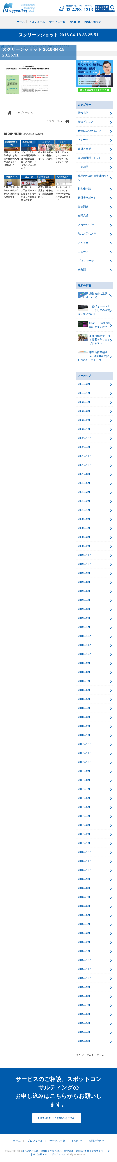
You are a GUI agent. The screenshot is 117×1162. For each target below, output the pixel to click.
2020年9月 (84, 519)
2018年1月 (84, 735)
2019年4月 (84, 600)
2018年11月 (85, 645)
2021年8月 (84, 474)
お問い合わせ (92, 22)
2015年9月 (84, 987)
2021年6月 (84, 483)
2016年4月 (84, 924)
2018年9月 (84, 663)
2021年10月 (85, 465)
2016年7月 (84, 897)
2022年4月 (84, 447)
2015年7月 (84, 1005)
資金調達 (83, 206)
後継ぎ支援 (84, 148)
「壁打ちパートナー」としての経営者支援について (94, 310)
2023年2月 (84, 420)
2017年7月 (84, 789)
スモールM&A (86, 224)
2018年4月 (84, 708)
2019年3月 (84, 609)
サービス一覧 (57, 22)
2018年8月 (84, 672)
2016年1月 (84, 951)
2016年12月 (85, 852)
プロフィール (36, 22)
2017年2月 (84, 834)
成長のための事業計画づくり (93, 177)
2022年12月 (85, 438)
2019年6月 (84, 591)
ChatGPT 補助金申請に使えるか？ (94, 324)
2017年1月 (84, 843)
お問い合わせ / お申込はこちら (57, 1118)
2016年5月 (84, 915)
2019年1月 (84, 627)
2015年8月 (84, 996)
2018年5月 (84, 699)
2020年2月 (84, 546)
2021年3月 (84, 492)
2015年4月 (84, 1032)
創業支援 (83, 215)
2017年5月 (84, 807)
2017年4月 (84, 816)
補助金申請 (84, 188)
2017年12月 (85, 744)
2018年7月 (84, 681)
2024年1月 (84, 393)
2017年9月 (84, 771)
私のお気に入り (87, 233)
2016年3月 (84, 933)
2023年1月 (84, 429)
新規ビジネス (86, 121)
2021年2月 (84, 501)
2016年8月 (84, 888)
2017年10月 (85, 762)
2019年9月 (84, 573)
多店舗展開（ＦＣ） (89, 157)
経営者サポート (87, 197)
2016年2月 (84, 942)
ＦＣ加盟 (83, 166)
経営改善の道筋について (94, 295)
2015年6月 (84, 1014)
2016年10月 (85, 870)
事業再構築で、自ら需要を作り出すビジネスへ (94, 339)
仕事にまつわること (89, 130)
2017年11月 (85, 753)
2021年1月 (84, 510)
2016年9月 (84, 879)
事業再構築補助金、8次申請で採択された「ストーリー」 (93, 356)
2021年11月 (85, 456)
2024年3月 (84, 384)
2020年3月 (84, 537)
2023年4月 (84, 402)
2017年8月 (84, 780)
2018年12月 (85, 636)
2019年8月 (84, 582)
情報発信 (83, 112)
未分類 (82, 269)
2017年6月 (84, 798)
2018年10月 (85, 654)
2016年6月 (84, 906)
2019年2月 (84, 618)
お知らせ (74, 22)
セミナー (83, 139)
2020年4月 (84, 528)
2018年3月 (84, 717)
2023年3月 (84, 411)
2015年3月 (84, 1041)
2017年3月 (84, 825)
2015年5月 (84, 1023)
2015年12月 (85, 960)
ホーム (20, 22)
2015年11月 (85, 969)
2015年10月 (85, 978)
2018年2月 (84, 726)
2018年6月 (84, 690)
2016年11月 (85, 861)
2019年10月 (85, 564)
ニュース (83, 251)
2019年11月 (85, 555)
